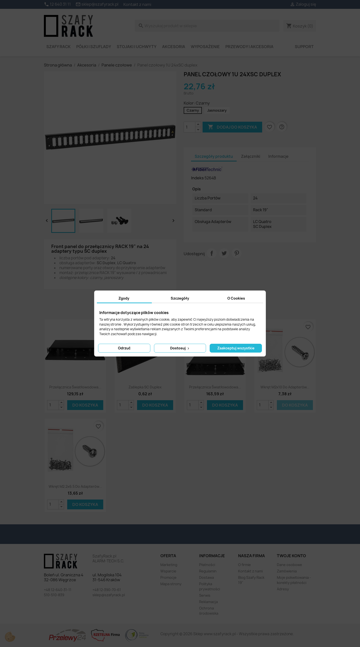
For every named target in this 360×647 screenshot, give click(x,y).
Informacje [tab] (278, 156)
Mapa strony (170, 583)
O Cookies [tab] (236, 298)
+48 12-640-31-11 (57, 589)
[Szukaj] (207, 26)
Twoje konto (291, 555)
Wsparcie (168, 571)
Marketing (168, 564)
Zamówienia (287, 571)
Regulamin (208, 571)
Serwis (204, 595)
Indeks (197, 177)
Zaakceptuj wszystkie (236, 348)
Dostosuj (180, 348)
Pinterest (237, 253)
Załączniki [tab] (250, 156)
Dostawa (206, 577)
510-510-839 (54, 595)
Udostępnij (212, 253)
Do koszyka (85, 405)
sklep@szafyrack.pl (108, 595)
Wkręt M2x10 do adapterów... (284, 387)
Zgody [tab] (123, 298)
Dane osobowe (289, 564)
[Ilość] (189, 127)
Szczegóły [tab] (180, 298)
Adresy (283, 589)
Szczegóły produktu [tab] (214, 156)
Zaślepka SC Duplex (145, 387)
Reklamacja (208, 601)
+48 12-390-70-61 (106, 589)
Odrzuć (124, 348)
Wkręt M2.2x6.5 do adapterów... (75, 486)
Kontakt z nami (137, 4)
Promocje (168, 577)
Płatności (207, 564)
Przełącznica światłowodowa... (75, 387)
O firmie (244, 564)
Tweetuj (224, 253)
